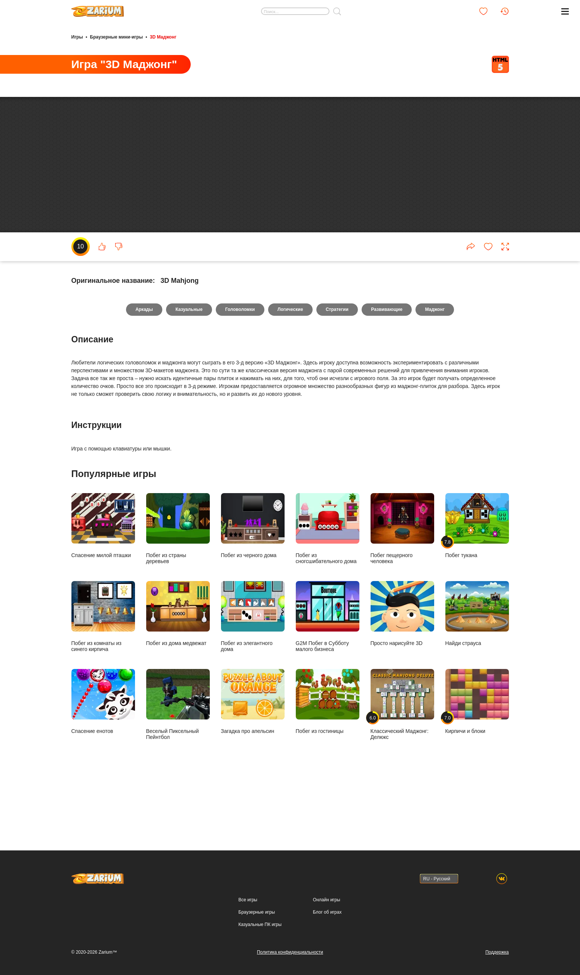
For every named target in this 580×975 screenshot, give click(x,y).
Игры (77, 36)
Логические (290, 366)
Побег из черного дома (253, 582)
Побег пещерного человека (402, 585)
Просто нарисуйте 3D (402, 670)
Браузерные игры (257, 912)
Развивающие (387, 366)
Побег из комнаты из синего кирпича (103, 673)
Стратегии (337, 366)
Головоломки (239, 366)
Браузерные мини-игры (116, 36)
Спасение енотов (103, 757)
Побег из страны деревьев (178, 585)
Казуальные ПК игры (260, 924)
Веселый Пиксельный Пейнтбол (178, 760)
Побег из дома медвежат (178, 670)
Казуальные (187, 366)
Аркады (142, 366)
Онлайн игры (326, 899)
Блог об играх (327, 912)
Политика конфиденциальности (290, 952)
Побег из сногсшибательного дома (327, 585)
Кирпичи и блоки (477, 757)
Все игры (248, 899)
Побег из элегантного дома (253, 673)
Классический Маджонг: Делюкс (402, 760)
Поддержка (497, 952)
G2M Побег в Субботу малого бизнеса (327, 673)
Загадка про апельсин (253, 757)
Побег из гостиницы (327, 757)
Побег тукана (477, 582)
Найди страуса (477, 670)
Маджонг (436, 366)
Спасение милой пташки (103, 582)
